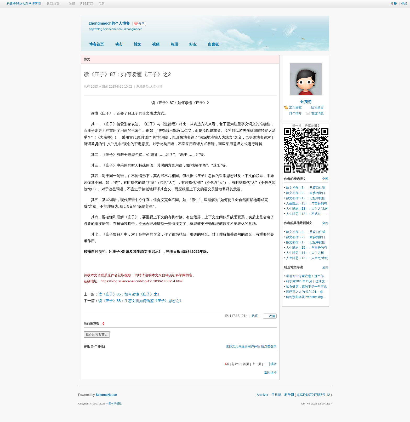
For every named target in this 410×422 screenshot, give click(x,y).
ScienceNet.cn (106, 395)
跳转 (273, 364)
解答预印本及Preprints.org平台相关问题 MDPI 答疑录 (323, 297)
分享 (141, 23)
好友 (193, 44)
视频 (156, 44)
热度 (255, 316)
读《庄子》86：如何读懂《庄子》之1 (128, 294)
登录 (404, 3)
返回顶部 (270, 372)
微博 (72, 3)
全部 (325, 179)
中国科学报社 (114, 403)
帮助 (101, 3)
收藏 (272, 316)
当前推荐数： (93, 324)
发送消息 (317, 113)
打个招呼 (295, 113)
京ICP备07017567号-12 (313, 395)
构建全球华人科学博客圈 (24, 3)
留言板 (213, 44)
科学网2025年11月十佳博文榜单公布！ (313, 281)
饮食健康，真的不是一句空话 (306, 286)
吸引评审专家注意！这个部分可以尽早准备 (316, 276)
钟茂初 (305, 102)
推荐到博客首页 (97, 334)
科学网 (289, 395)
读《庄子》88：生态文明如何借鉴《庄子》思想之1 (139, 301)
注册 (394, 3)
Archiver (262, 395)
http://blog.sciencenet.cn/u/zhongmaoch (116, 29)
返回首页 (53, 3)
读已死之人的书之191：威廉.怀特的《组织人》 (319, 292)
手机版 (276, 395)
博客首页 (96, 44)
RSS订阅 (86, 3)
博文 (137, 44)
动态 (118, 44)
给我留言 (317, 107)
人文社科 (156, 86)
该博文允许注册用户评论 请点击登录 (251, 346)
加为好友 (295, 107)
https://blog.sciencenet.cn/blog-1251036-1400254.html (142, 281)
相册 (174, 44)
